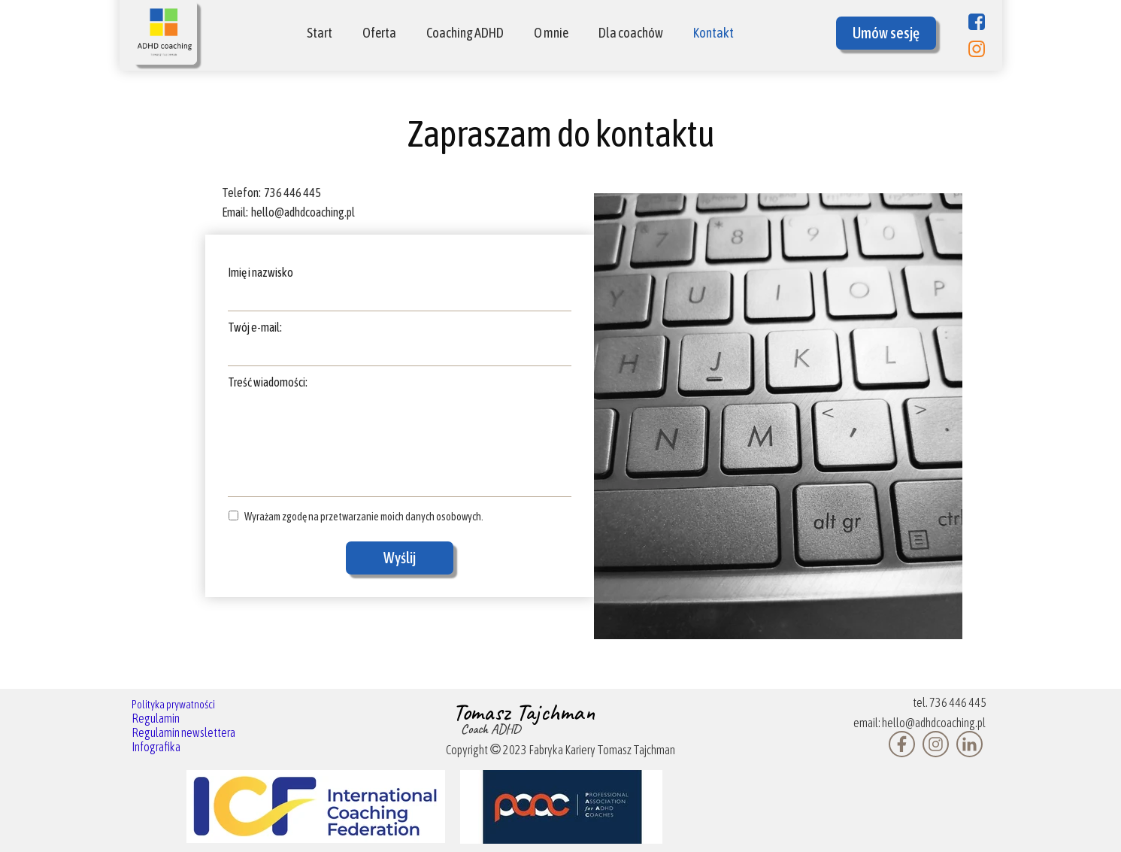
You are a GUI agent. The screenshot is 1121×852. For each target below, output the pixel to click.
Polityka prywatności (173, 704)
